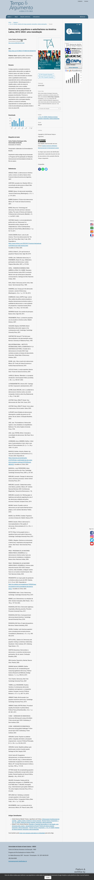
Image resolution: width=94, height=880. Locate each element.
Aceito (48, 877)
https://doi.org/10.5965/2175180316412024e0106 (22, 51)
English (92, 225)
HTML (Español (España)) (47, 77)
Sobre (9, 16)
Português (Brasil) (92, 228)
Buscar (82, 16)
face (92, 533)
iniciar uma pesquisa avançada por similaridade (32, 833)
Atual (16, 16)
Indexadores (36, 16)
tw (92, 540)
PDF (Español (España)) (46, 74)
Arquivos (15, 22)
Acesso (86, 1)
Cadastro (80, 1)
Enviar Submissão (73, 67)
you (92, 544)
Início (10, 22)
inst (92, 536)
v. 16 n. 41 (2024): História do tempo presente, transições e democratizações (28, 24)
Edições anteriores (25, 16)
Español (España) (92, 232)
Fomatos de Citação (44, 108)
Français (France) (92, 236)
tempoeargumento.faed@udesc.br (18, 861)
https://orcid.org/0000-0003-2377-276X (16, 43)
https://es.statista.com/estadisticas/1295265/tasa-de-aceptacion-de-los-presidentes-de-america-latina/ (22, 586)
